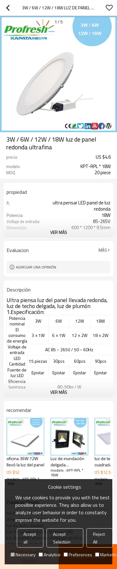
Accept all (29, 538)
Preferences (78, 554)
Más (103, 250)
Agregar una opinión (36, 267)
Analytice (50, 554)
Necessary (23, 554)
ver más (58, 232)
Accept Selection (62, 538)
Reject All (99, 538)
